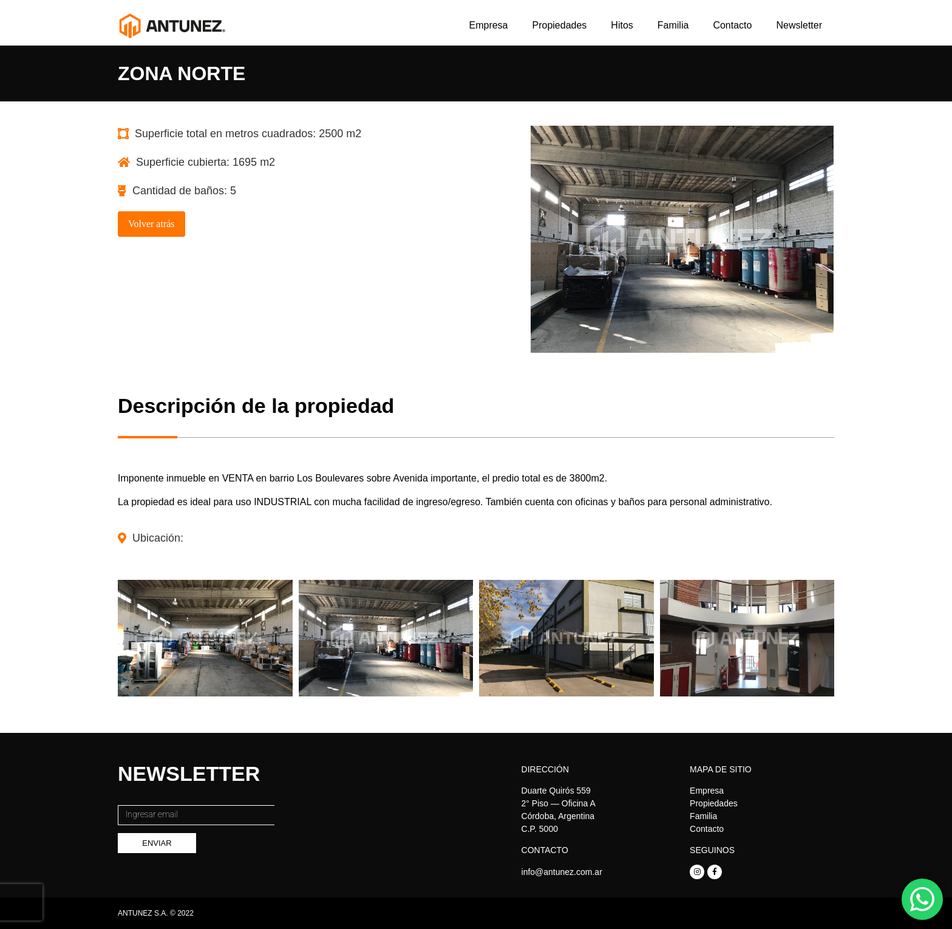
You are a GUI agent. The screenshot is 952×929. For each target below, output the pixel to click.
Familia (673, 25)
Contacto (732, 25)
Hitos (622, 25)
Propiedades (559, 25)
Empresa (488, 25)
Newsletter (799, 25)
